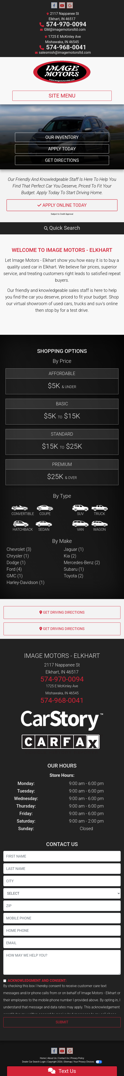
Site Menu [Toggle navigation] (62, 96)
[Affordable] (62, 381)
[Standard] (62, 442)
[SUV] (80, 511)
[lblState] (62, 893)
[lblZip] (62, 905)
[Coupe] (45, 511)
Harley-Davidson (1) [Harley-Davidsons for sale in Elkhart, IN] (25, 582)
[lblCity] (62, 881)
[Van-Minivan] (80, 526)
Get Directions (62, 160)
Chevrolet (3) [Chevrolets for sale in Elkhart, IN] (19, 549)
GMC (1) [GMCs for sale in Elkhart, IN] (15, 575)
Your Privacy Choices (88, 1062)
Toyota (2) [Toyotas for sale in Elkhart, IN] (73, 575)
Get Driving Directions (62, 612)
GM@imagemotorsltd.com (64, 29)
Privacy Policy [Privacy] (77, 1058)
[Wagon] (99, 526)
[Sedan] (44, 526)
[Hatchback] (23, 526)
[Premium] (62, 472)
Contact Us (63, 1058)
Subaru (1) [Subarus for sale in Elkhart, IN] (74, 569)
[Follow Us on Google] (70, 5)
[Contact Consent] (4, 980)
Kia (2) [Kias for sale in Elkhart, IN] (70, 556)
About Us (52, 1058)
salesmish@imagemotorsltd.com (65, 52)
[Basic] (62, 412)
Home (43, 1058)
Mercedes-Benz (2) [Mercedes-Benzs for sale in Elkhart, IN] (82, 562)
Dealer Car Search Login (34, 1062)
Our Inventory (62, 137)
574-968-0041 (66, 47)
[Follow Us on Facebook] (54, 5)
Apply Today (62, 148)
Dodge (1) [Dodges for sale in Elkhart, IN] (16, 562)
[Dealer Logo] (62, 72)
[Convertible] (22, 511)
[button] (62, 228)
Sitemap (68, 1062)
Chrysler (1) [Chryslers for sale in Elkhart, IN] (18, 556)
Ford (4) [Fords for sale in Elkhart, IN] (14, 569)
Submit (62, 1022)
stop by (52, 310)
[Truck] (99, 511)
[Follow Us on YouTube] (62, 5)
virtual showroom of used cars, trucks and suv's (59, 303)
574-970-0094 (66, 24)
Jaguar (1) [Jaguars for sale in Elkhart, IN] (74, 549)
